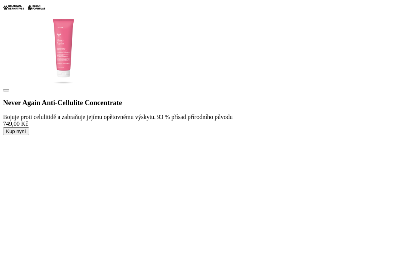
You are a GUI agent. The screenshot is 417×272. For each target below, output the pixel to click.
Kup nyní (16, 131)
